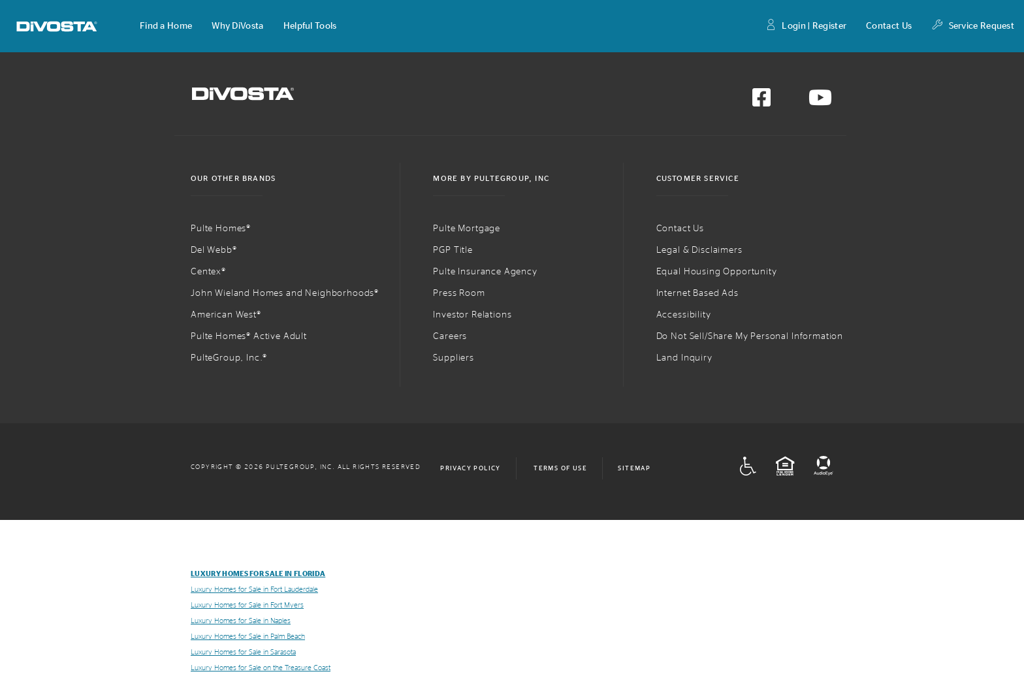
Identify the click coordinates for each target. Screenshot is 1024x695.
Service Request (972, 26)
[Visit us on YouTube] (820, 102)
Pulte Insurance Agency (485, 271)
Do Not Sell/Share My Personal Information (749, 336)
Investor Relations (472, 314)
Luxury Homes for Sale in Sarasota (243, 652)
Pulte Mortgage (466, 228)
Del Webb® (214, 250)
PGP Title (453, 250)
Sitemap (634, 468)
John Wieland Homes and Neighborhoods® (285, 293)
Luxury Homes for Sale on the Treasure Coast (260, 667)
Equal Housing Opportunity (716, 271)
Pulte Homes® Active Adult (249, 336)
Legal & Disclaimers (699, 250)
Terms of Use (560, 468)
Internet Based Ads (697, 293)
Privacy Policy (470, 468)
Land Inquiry (684, 358)
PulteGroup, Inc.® (229, 358)
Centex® (208, 271)
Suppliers (453, 358)
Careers (450, 336)
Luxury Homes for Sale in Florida (258, 573)
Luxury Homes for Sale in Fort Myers (247, 605)
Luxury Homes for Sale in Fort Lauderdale (254, 589)
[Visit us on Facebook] (761, 102)
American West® (226, 314)
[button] (166, 26)
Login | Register (805, 26)
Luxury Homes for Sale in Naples (241, 620)
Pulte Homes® (221, 228)
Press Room (459, 293)
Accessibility (683, 314)
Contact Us (889, 26)
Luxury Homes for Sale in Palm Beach (248, 636)
